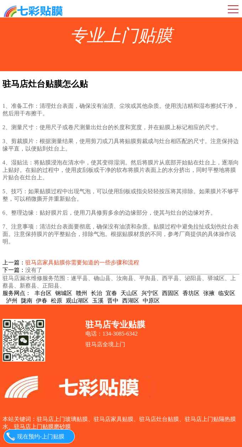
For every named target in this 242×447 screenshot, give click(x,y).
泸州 (11, 301)
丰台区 (43, 293)
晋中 (113, 301)
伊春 (41, 301)
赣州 (81, 293)
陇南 (26, 301)
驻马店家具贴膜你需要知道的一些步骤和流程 (82, 262)
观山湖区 (77, 301)
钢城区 (63, 293)
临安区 (226, 293)
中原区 (151, 301)
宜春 (111, 293)
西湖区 (130, 301)
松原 (56, 301)
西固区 (170, 293)
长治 (96, 293)
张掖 (209, 293)
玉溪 (98, 301)
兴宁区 (149, 293)
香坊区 (191, 293)
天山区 (129, 293)
